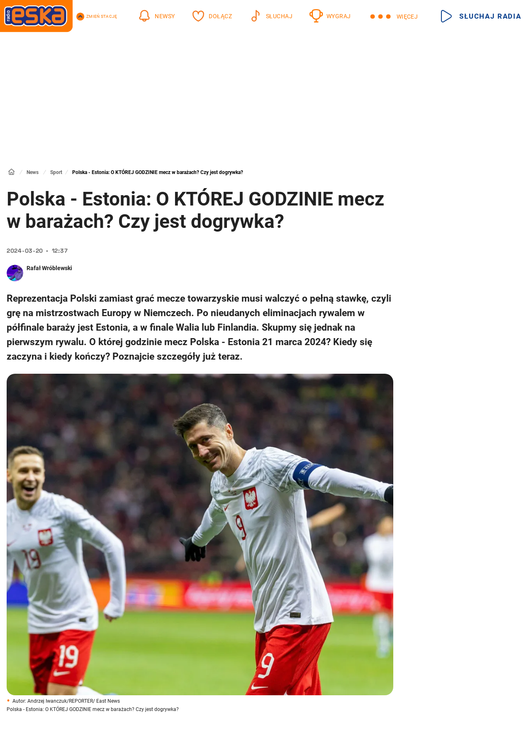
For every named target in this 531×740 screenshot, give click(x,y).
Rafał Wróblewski (49, 268)
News (33, 172)
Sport (56, 172)
